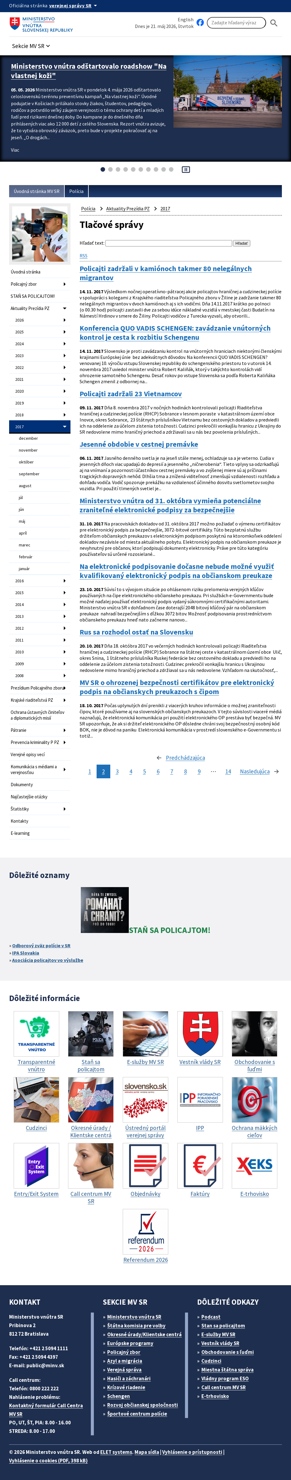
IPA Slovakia (25, 953)
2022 (19, 367)
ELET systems (116, 1452)
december (28, 438)
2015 (19, 592)
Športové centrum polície (137, 1413)
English (185, 19)
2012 (19, 628)
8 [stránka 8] (185, 771)
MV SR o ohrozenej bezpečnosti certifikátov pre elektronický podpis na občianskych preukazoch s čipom (177, 687)
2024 (19, 343)
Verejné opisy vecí (28, 754)
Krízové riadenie (126, 1387)
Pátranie (18, 730)
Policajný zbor (24, 284)
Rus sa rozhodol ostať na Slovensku (136, 632)
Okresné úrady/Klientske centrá (144, 1334)
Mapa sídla (147, 1452)
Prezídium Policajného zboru (37, 688)
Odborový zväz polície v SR (41, 945)
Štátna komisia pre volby (136, 1325)
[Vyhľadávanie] (236, 23)
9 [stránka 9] (199, 771)
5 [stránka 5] (144, 771)
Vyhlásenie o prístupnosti (192, 1452)
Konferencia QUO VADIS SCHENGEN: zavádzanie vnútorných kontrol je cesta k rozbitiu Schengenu (175, 333)
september (29, 474)
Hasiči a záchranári (129, 1378)
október (26, 462)
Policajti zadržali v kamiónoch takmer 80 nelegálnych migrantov (166, 273)
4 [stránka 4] (130, 771)
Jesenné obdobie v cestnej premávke (139, 444)
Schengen (118, 1396)
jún (21, 509)
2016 (19, 580)
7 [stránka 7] (171, 771)
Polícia (76, 191)
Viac (15, 150)
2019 (19, 403)
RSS (83, 256)
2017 (19, 426)
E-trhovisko (215, 1396)
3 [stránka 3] (117, 771)
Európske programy (130, 1343)
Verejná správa (124, 1369)
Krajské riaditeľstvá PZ (32, 700)
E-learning (20, 833)
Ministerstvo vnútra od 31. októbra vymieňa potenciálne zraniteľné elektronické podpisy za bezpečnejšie (170, 505)
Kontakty (19, 821)
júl (21, 497)
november (28, 450)
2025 (19, 332)
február (26, 556)
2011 (19, 640)
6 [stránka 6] (158, 771)
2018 (19, 415)
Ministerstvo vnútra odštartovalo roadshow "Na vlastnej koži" (88, 70)
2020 (19, 391)
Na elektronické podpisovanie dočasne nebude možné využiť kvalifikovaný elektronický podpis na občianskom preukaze (177, 571)
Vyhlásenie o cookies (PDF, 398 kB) (48, 1460)
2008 (19, 675)
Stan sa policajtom (223, 1325)
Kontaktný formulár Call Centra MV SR (46, 1409)
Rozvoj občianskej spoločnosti (142, 1405)
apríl (23, 533)
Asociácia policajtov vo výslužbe (47, 960)
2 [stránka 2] (103, 771)
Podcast (211, 1316)
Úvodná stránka (25, 272)
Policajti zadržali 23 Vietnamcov (131, 393)
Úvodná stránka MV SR (37, 191)
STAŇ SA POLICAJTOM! (33, 296)
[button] (32, 44)
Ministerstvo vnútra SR (134, 1316)
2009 (19, 663)
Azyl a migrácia (124, 1361)
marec (24, 545)
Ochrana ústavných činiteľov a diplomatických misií (37, 715)
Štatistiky (20, 809)
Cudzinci (211, 1361)
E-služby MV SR (218, 1334)
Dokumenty (22, 784)
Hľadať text (92, 243)
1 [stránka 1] (89, 771)
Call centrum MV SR (223, 1387)
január (24, 568)
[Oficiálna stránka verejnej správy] (74, 5)
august (25, 485)
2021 (19, 379)
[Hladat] (274, 23)
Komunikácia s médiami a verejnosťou (34, 769)
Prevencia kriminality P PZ (35, 742)
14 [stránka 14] (228, 771)
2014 (19, 604)
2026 (19, 320)
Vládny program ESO (225, 1378)
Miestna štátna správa (227, 1369)
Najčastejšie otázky (29, 797)
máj (22, 521)
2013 (19, 616)
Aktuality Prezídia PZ (30, 308)
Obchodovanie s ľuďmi (227, 1352)
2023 (19, 355)
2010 (19, 652)
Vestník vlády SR (220, 1343)
